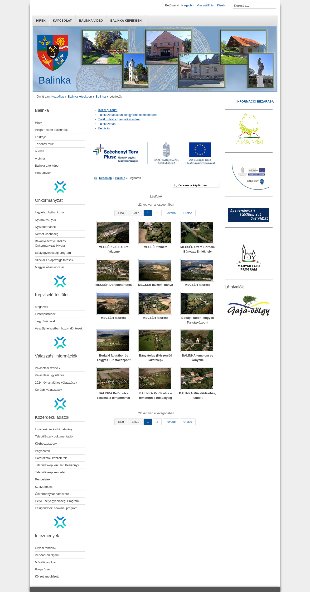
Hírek (41, 20)
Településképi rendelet (50, 472)
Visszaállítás (205, 5)
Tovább (171, 213)
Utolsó (188, 213)
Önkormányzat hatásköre (52, 494)
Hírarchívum (43, 172)
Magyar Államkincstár (49, 267)
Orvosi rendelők (45, 548)
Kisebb (221, 5)
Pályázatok (42, 451)
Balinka (101, 96)
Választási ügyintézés (49, 375)
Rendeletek (42, 479)
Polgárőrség (43, 569)
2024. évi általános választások (56, 382)
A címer (40, 158)
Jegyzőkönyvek (45, 321)
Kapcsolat (62, 20)
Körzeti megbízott (47, 576)
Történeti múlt (44, 144)
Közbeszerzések (46, 443)
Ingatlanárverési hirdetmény (54, 429)
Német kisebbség (46, 234)
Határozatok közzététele (51, 458)
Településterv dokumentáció (54, 436)
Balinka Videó (91, 20)
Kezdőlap (57, 96)
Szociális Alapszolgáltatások (54, 260)
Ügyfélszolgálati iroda (49, 212)
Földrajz (40, 137)
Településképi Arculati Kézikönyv (57, 465)
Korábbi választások (48, 389)
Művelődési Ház (46, 562)
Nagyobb (187, 5)
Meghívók (41, 307)
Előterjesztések (45, 314)
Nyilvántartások (45, 227)
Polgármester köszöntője (51, 130)
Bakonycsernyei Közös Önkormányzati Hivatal (50, 243)
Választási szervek (47, 368)
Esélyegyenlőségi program (53, 252)
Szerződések (44, 487)
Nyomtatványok (45, 219)
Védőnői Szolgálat (47, 555)
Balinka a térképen (47, 165)
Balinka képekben (126, 20)
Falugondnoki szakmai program (56, 508)
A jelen (39, 151)
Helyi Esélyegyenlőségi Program (57, 501)
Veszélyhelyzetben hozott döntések (58, 328)
